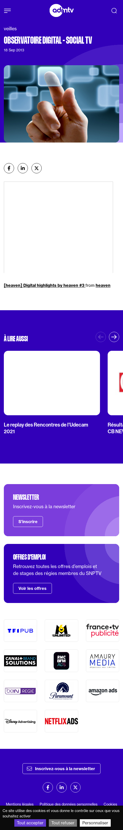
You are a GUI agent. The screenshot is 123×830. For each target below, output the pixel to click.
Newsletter (26, 497)
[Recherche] (114, 10)
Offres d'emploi (29, 557)
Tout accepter (30, 822)
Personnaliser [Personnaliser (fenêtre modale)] (95, 822)
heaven (103, 285)
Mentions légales (19, 804)
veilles (10, 29)
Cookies (110, 804)
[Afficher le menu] (7, 11)
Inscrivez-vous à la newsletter (61, 768)
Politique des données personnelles (68, 804)
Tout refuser (62, 822)
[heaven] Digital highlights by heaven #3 (44, 285)
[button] (114, 337)
